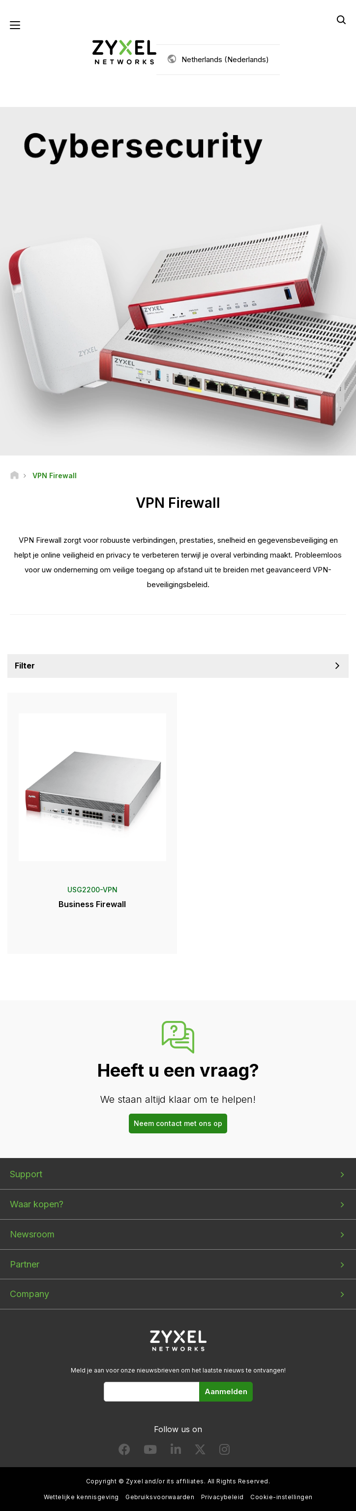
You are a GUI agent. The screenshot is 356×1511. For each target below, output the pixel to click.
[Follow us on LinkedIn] (176, 1451)
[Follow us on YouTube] (150, 1451)
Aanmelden (226, 1391)
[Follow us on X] (200, 1451)
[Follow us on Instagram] (224, 1451)
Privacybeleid (222, 1497)
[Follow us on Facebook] (124, 1451)
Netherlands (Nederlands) (225, 59)
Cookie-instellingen (281, 1497)
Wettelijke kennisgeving (81, 1497)
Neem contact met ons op (178, 1123)
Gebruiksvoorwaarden (159, 1497)
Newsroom (32, 1234)
